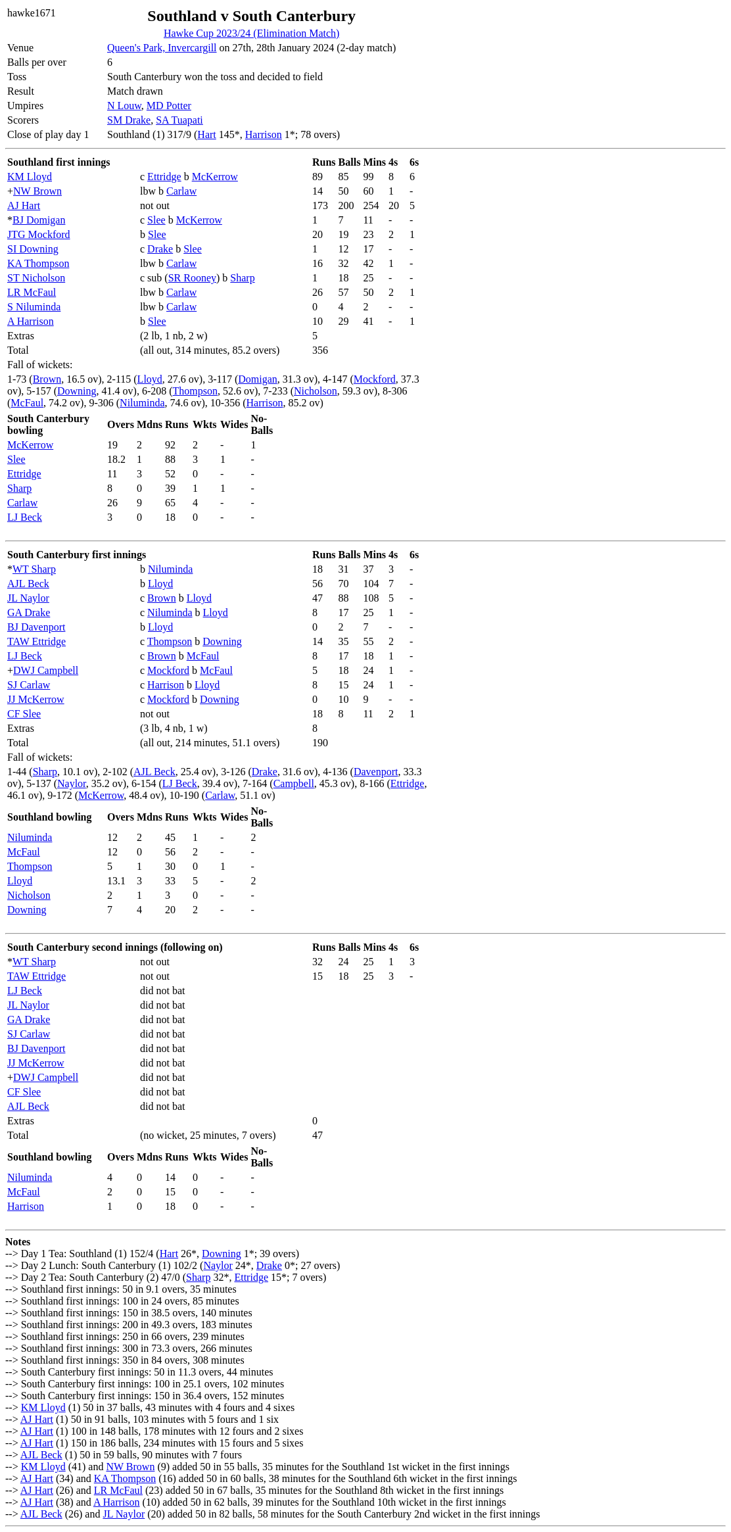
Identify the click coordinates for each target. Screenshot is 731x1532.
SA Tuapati (179, 120)
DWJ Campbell (45, 670)
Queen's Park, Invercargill (162, 47)
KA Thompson (38, 263)
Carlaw (181, 191)
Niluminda (142, 402)
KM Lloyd (29, 176)
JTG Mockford (38, 234)
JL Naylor (28, 598)
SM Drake (129, 120)
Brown (47, 379)
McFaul (27, 402)
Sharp (242, 277)
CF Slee (24, 713)
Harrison (263, 134)
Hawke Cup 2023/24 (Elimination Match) (252, 33)
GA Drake (28, 612)
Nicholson (315, 390)
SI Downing (33, 248)
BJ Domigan (38, 220)
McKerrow (215, 176)
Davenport (376, 771)
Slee (156, 220)
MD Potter (169, 105)
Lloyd (149, 379)
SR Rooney (192, 277)
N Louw (124, 105)
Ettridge (164, 176)
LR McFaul (31, 292)
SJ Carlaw (28, 684)
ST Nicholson (36, 277)
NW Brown (37, 191)
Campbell (293, 783)
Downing (77, 390)
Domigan (257, 379)
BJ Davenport (36, 627)
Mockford (375, 379)
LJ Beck (24, 517)
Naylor (71, 783)
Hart (206, 134)
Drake (160, 248)
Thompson (195, 390)
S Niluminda (33, 306)
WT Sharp (34, 569)
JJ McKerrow (35, 699)
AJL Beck (28, 583)
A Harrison (30, 321)
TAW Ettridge (36, 641)
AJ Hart (23, 205)
